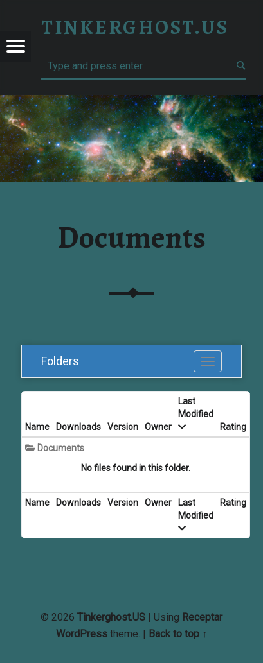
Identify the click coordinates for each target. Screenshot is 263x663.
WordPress (81, 634)
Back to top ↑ (178, 634)
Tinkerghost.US (111, 617)
